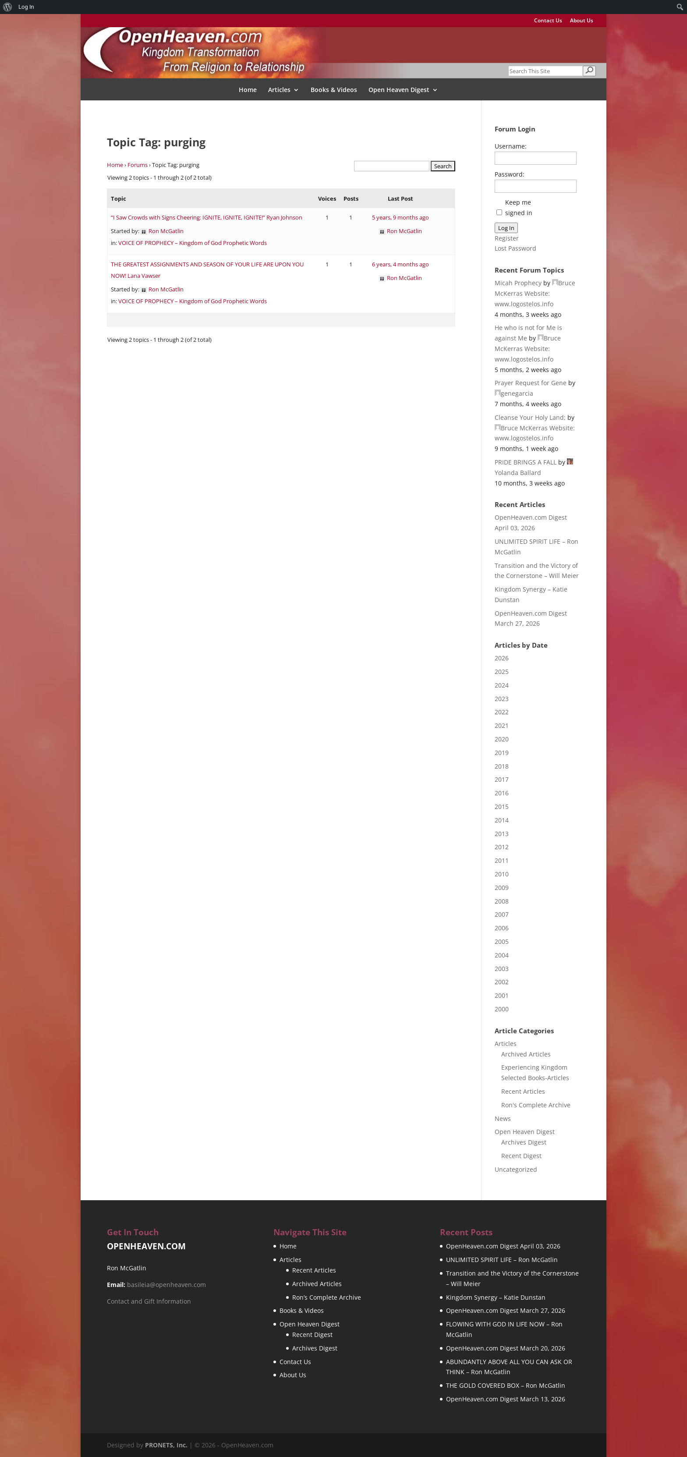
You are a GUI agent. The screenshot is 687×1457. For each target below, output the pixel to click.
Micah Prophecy (518, 283)
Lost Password (515, 248)
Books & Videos (334, 90)
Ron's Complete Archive (535, 1105)
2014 (502, 820)
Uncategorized (516, 1169)
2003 (502, 968)
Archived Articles (526, 1054)
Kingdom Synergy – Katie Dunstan (495, 1297)
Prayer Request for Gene (531, 383)
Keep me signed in (518, 207)
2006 (502, 928)
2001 (502, 995)
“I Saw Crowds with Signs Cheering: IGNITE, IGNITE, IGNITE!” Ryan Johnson (206, 217)
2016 (502, 793)
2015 (502, 806)
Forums (137, 165)
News (503, 1118)
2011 (502, 860)
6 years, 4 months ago (400, 264)
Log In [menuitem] (26, 7)
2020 (502, 739)
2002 (502, 982)
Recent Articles (523, 1091)
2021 (502, 725)
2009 (502, 887)
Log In (506, 228)
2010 (502, 874)
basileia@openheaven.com (166, 1284)
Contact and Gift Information (149, 1301)
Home (248, 90)
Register (507, 238)
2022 (502, 712)
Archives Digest (523, 1142)
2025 (502, 671)
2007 (502, 914)
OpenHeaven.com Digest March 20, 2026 (505, 1348)
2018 (502, 766)
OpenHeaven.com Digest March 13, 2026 (505, 1399)
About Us (581, 21)
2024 (502, 685)
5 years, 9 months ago (400, 217)
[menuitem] (7, 7)
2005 (502, 941)
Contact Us (548, 21)
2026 (502, 658)
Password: (509, 174)
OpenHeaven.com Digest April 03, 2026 (503, 1246)
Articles (279, 90)
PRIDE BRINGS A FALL (525, 462)
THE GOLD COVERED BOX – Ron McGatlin (505, 1385)
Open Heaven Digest (398, 90)
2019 (502, 752)
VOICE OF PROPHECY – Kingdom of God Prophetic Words (192, 243)
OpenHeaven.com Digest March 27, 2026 (505, 1310)
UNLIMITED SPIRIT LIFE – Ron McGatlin (502, 1259)
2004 (502, 955)
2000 (502, 1009)
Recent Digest (521, 1156)
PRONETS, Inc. (166, 1445)
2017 (502, 779)
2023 (502, 699)
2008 (502, 901)
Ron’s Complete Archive (326, 1297)
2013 (502, 834)
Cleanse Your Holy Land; (530, 417)
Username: (511, 146)
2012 (502, 847)
